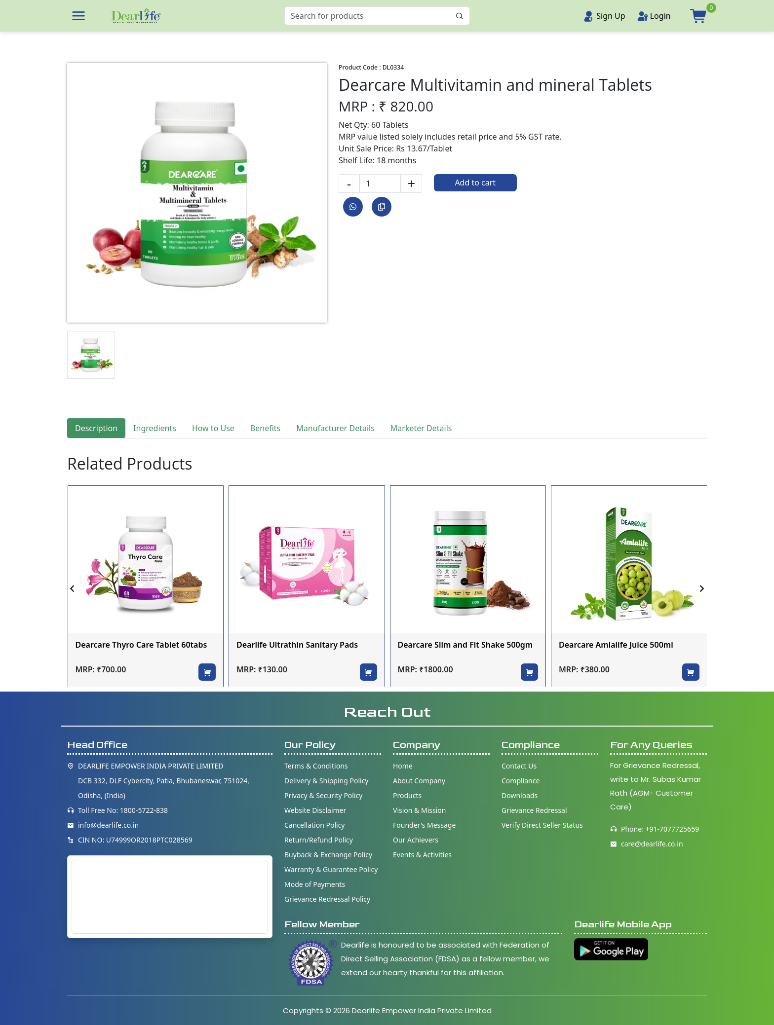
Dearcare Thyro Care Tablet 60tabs (141, 644)
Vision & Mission (419, 810)
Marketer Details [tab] (421, 428)
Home (403, 765)
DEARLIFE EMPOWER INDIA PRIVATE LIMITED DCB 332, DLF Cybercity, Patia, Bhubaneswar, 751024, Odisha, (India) (163, 780)
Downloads (520, 795)
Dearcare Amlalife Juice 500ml (616, 644)
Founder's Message (424, 825)
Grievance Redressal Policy (327, 899)
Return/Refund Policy (318, 839)
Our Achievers (415, 839)
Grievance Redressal (534, 810)
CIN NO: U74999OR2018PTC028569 (135, 839)
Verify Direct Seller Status (542, 825)
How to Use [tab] (213, 428)
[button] (78, 15)
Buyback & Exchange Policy (328, 854)
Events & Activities (422, 854)
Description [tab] (96, 428)
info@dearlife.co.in (108, 825)
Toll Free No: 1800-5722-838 (123, 810)
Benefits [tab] (265, 428)
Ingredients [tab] (154, 428)
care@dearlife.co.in (652, 843)
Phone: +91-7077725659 (660, 829)
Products (407, 795)
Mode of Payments (314, 884)
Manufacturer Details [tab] (335, 428)
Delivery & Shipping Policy (326, 780)
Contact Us (519, 765)
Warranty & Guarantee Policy (331, 869)
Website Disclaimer (315, 810)
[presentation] (72, 588)
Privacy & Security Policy (323, 795)
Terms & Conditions (316, 765)
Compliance (521, 780)
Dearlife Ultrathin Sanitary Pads (297, 644)
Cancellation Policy (314, 825)
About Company (419, 780)
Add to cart (475, 182)
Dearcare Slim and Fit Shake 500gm (465, 644)
